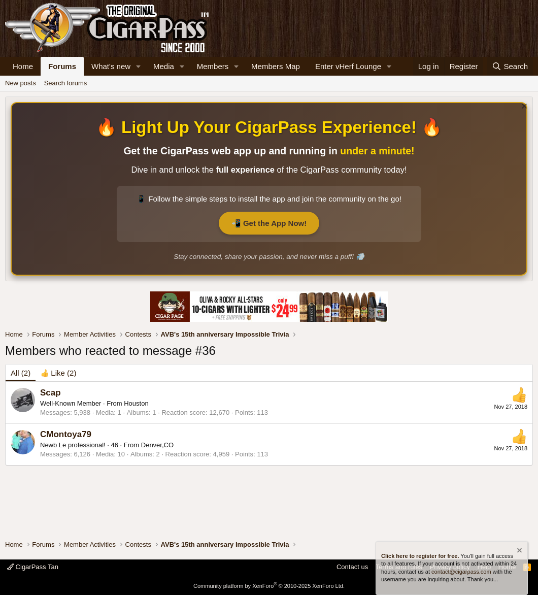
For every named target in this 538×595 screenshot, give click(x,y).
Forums (62, 66)
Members (213, 66)
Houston (136, 403)
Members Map (275, 66)
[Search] (510, 66)
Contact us (352, 567)
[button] (138, 66)
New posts (20, 83)
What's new (110, 66)
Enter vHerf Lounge (348, 66)
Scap (50, 393)
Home (23, 66)
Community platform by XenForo (269, 586)
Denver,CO (157, 445)
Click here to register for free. (420, 556)
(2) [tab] (20, 373)
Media (163, 66)
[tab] (58, 373)
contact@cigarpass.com (461, 572)
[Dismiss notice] (523, 107)
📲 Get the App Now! (269, 223)
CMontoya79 (65, 434)
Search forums (65, 83)
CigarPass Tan (32, 567)
